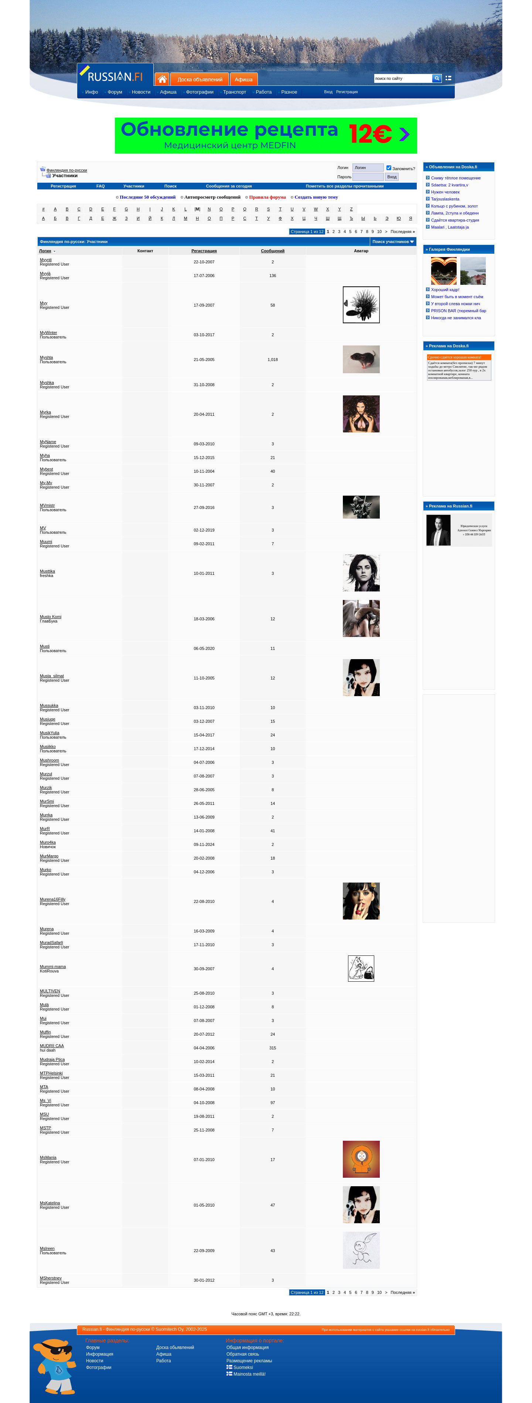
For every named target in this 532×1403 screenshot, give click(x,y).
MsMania (48, 1157)
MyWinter (48, 332)
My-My (46, 482)
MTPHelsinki (51, 1073)
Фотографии (99, 1367)
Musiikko (48, 746)
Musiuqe (47, 719)
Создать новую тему (314, 197)
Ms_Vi (45, 1100)
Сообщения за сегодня (229, 186)
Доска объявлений (199, 78)
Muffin (45, 1032)
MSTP (45, 1128)
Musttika (47, 571)
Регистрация (347, 92)
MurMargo (49, 856)
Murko (45, 869)
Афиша (244, 78)
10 (379, 231)
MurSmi (47, 801)
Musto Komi (50, 616)
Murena (47, 929)
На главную (162, 78)
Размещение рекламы (249, 1360)
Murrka (46, 815)
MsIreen (47, 1248)
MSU (44, 1114)
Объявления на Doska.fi (453, 167)
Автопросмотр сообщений (211, 197)
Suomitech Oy (169, 1329)
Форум (92, 1347)
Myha (45, 455)
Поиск (170, 186)
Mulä (44, 1004)
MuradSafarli (51, 942)
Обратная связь (242, 1354)
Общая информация (247, 1347)
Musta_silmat (52, 676)
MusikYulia (49, 733)
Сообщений (272, 251)
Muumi (46, 541)
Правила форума (265, 197)
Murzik (46, 787)
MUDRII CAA (52, 1045)
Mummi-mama (53, 966)
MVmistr (47, 505)
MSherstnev (51, 1278)
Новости (94, 1360)
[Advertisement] (458, 808)
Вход (328, 92)
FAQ (100, 186)
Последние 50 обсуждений (146, 197)
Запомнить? (400, 168)
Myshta (46, 357)
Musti (45, 646)
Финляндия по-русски (67, 170)
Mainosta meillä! (246, 1374)
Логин (45, 251)
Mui (43, 1018)
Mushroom (49, 760)
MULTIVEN (50, 991)
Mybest (46, 469)
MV (43, 528)
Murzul (46, 774)
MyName (48, 441)
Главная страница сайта (115, 74)
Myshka (47, 382)
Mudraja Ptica (52, 1059)
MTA (44, 1087)
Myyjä (45, 273)
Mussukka (49, 705)
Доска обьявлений (175, 1347)
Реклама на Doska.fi (449, 346)
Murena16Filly (52, 899)
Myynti (46, 259)
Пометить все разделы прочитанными (345, 186)
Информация (99, 1354)
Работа (163, 1360)
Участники (133, 186)
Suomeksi (239, 1367)
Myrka (45, 412)
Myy (43, 303)
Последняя (403, 231)
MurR (45, 828)
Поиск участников (390, 241)
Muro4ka (48, 842)
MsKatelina (50, 1203)
